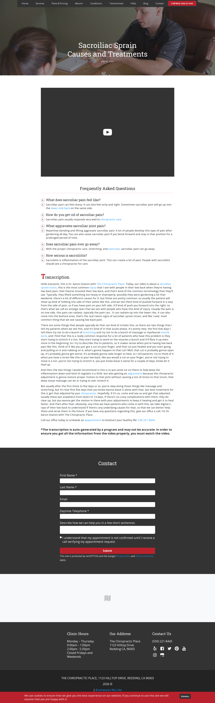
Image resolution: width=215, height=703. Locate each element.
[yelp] (155, 648)
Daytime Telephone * (74, 511)
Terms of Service (145, 556)
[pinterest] (176, 648)
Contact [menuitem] (160, 3)
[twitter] (169, 648)
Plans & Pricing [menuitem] (60, 3)
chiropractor (88, 393)
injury (93, 287)
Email (63, 499)
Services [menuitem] (40, 3)
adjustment (135, 373)
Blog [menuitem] (145, 3)
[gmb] (162, 655)
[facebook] (162, 648)
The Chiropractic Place (110, 284)
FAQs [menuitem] (133, 3)
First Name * (68, 475)
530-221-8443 (146, 420)
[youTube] (184, 648)
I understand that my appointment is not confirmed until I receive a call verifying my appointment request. (108, 540)
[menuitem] (25, 3)
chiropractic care (111, 219)
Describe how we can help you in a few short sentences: (97, 523)
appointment (93, 420)
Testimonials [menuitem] (116, 3)
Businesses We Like (109, 690)
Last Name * (68, 487)
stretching (89, 332)
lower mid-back (60, 208)
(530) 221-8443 (162, 641)
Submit (107, 550)
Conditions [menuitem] (96, 3)
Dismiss (185, 696)
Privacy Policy (123, 556)
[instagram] (155, 655)
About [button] (79, 3)
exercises (114, 249)
